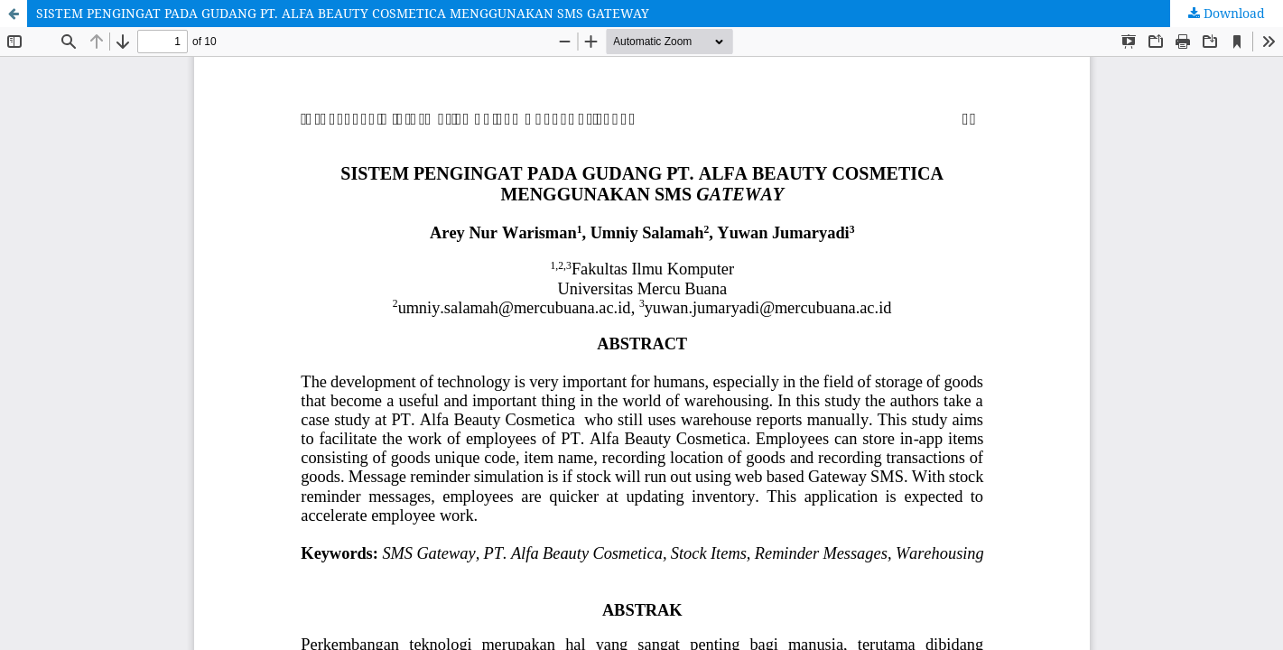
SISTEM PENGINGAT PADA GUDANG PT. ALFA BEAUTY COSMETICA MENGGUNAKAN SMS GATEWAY (342, 13)
